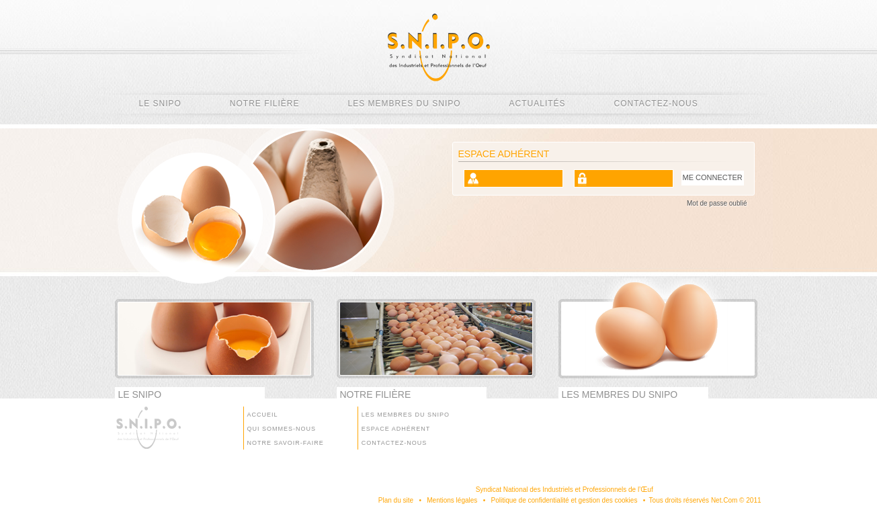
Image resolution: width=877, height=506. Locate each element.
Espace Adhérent (396, 428)
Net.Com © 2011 (736, 500)
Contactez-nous (656, 103)
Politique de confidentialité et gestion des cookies (564, 500)
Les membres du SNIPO (404, 103)
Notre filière (265, 103)
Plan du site (395, 500)
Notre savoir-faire (285, 442)
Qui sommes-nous (282, 428)
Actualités (537, 103)
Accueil (262, 414)
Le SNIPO (160, 103)
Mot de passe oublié (717, 203)
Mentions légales (452, 500)
